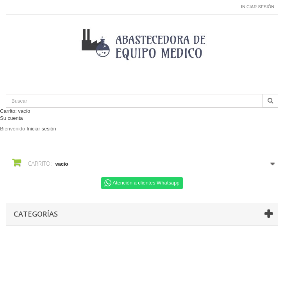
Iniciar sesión (257, 6)
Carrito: (15, 111)
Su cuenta (11, 118)
